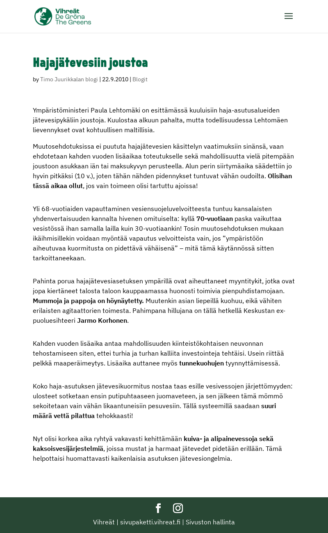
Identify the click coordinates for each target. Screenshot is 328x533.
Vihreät (104, 522)
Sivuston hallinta (210, 522)
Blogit (140, 79)
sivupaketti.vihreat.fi (150, 522)
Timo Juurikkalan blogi (69, 79)
